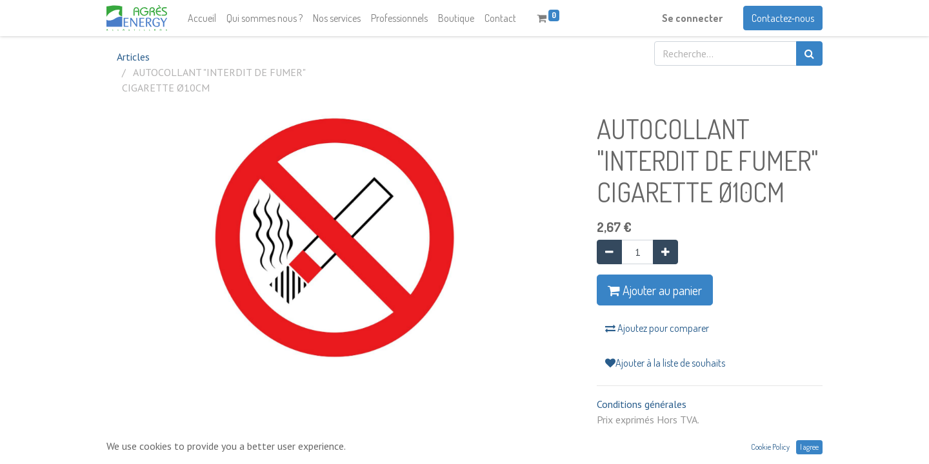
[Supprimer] (609, 252)
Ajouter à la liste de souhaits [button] (665, 362)
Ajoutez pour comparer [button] (657, 328)
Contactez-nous (783, 18)
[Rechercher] (809, 53)
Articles (133, 56)
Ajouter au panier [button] (655, 290)
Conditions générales (641, 404)
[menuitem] (202, 18)
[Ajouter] (665, 252)
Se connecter (692, 18)
